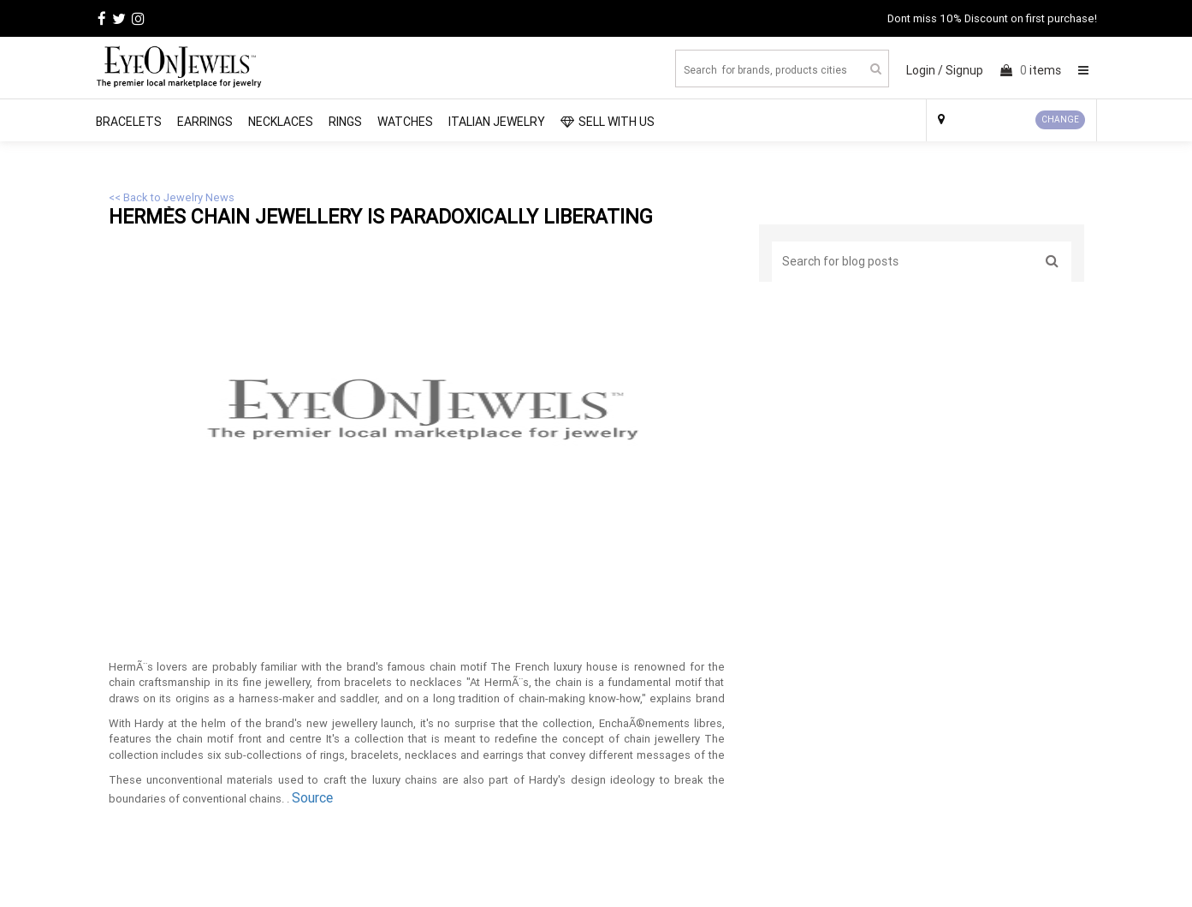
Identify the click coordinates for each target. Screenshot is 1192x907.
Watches (405, 121)
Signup (964, 70)
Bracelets (129, 121)
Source (312, 797)
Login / (924, 70)
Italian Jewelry (496, 121)
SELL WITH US (607, 121)
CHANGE (1060, 119)
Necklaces (280, 121)
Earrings (205, 121)
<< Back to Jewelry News (171, 197)
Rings (345, 121)
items (1030, 70)
